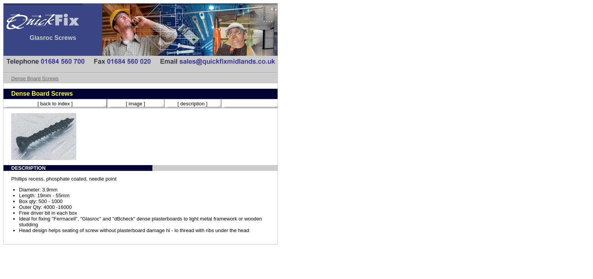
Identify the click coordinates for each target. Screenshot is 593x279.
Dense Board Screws (34, 78)
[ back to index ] (55, 104)
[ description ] (192, 104)
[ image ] (135, 104)
